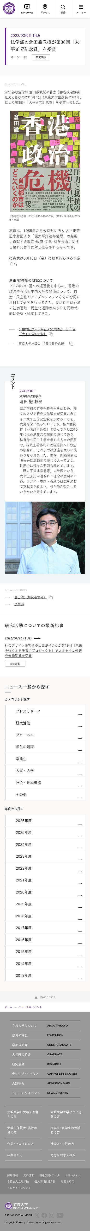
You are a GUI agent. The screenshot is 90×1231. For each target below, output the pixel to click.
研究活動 (46, 1064)
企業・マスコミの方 (20, 1143)
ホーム (8, 1007)
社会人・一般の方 (62, 1143)
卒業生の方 (15, 1155)
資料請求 (28, 1175)
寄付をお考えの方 (62, 1155)
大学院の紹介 (46, 1054)
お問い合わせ (73, 1175)
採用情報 (12, 1175)
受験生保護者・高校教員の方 (22, 1130)
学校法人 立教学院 (18, 1182)
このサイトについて (19, 1188)
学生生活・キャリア (46, 1073)
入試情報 (46, 1083)
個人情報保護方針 (44, 1182)
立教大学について (46, 1025)
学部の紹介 (46, 1044)
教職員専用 (67, 1182)
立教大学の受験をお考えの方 (22, 1114)
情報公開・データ (49, 1175)
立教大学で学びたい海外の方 (66, 1114)
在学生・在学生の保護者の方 (65, 1130)
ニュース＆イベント (30, 1007)
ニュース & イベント (46, 1092)
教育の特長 (46, 1035)
